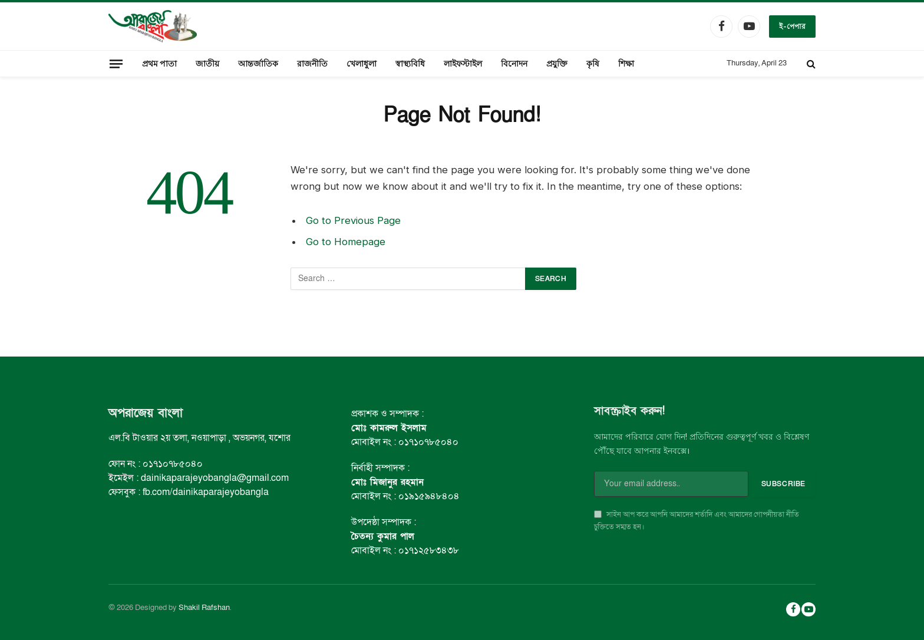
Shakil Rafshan (204, 607)
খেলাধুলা (361, 63)
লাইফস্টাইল (463, 63)
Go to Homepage (345, 242)
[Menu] (116, 63)
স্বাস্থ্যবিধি (410, 63)
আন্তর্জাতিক (258, 63)
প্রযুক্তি (556, 63)
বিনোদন (514, 63)
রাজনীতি (312, 63)
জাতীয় (207, 63)
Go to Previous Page (353, 220)
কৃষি (592, 63)
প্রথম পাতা (159, 63)
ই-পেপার (792, 26)
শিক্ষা (626, 63)
